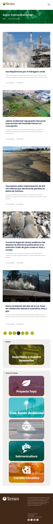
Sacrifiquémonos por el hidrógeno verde (25, 71)
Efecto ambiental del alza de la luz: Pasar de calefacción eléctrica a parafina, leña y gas (26, 308)
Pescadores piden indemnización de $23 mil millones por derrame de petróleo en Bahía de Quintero (25, 188)
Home (4, 18)
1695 (32, 333)
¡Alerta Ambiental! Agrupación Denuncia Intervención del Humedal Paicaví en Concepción (26, 123)
